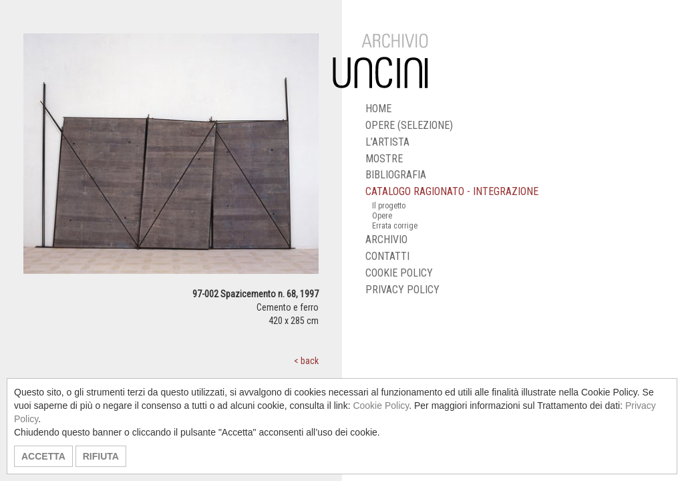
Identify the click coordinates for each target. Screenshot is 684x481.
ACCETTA (43, 456)
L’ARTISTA (387, 142)
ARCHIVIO (386, 239)
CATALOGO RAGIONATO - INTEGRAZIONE (451, 191)
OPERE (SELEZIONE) (409, 125)
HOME (378, 108)
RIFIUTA (101, 456)
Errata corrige (394, 225)
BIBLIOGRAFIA (395, 174)
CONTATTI (387, 256)
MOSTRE (384, 158)
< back (306, 360)
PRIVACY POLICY (402, 289)
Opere (382, 215)
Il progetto (388, 205)
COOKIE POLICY (399, 273)
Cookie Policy (381, 405)
